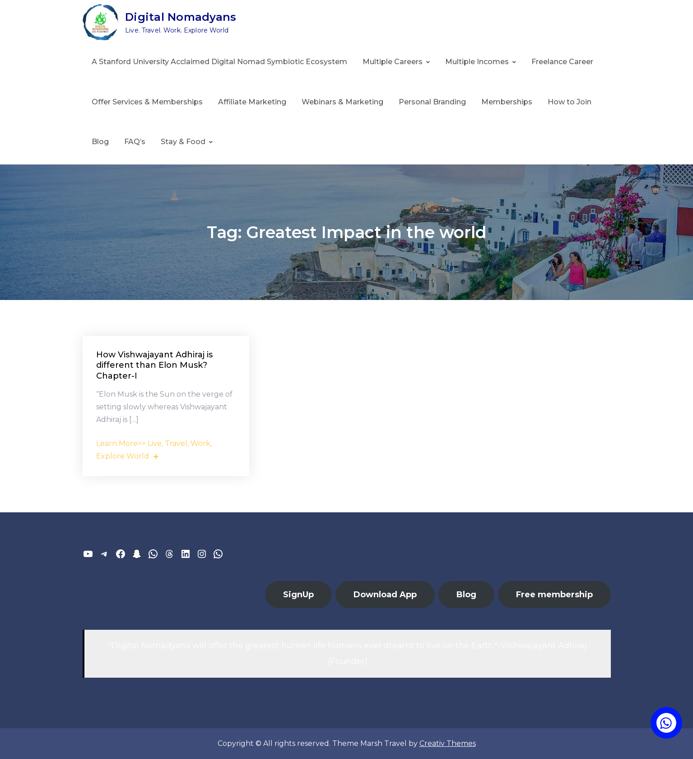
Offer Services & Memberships (147, 102)
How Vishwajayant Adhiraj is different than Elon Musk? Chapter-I (154, 365)
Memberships (506, 102)
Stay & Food (183, 141)
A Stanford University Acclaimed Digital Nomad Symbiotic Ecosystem (219, 61)
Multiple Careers (393, 61)
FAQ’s (134, 141)
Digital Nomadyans (180, 16)
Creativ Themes (447, 743)
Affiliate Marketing (252, 102)
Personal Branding (432, 102)
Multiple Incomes (477, 61)
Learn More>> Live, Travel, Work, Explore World (154, 449)
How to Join (569, 102)
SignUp (298, 595)
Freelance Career (562, 61)
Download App (385, 595)
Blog (100, 141)
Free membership (554, 595)
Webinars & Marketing (342, 102)
